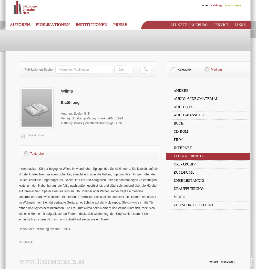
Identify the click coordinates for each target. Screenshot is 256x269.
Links (240, 25)
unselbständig (189, 181)
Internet (183, 148)
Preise (120, 25)
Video (179, 197)
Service (221, 25)
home (204, 5)
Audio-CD (183, 107)
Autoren (20, 25)
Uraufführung (188, 189)
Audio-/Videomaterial (196, 99)
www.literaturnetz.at (51, 261)
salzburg (216, 5)
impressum (228, 261)
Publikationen (53, 25)
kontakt (213, 261)
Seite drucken (36, 135)
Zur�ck (26, 242)
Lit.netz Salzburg (189, 25)
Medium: (217, 69)
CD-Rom (181, 131)
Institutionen (91, 25)
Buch (179, 123)
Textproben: (38, 153)
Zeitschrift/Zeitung (194, 205)
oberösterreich (234, 5)
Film (178, 140)
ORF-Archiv (185, 164)
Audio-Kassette (190, 115)
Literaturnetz (189, 156)
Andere (181, 91)
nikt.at (252, 262)
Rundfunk (184, 172)
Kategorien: (185, 69)
